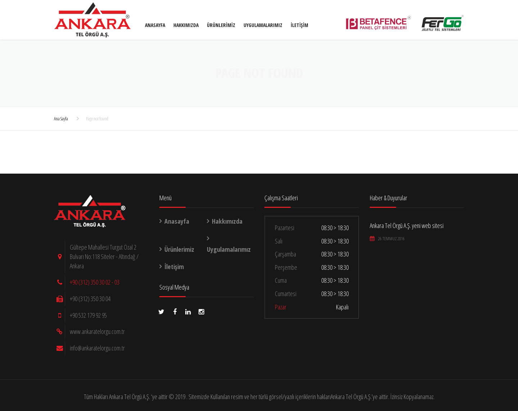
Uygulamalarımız (263, 25)
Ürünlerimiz (221, 25)
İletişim (299, 25)
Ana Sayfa (61, 118)
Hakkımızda (186, 25)
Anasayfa (155, 25)
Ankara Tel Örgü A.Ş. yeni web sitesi (407, 225)
